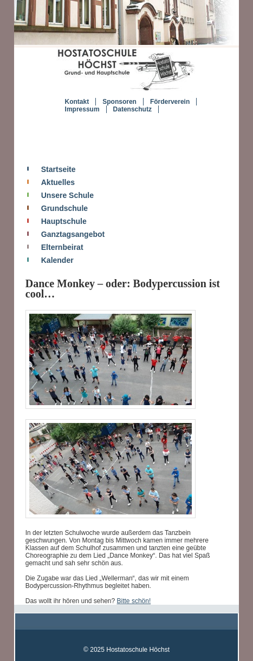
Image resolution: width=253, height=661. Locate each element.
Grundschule (64, 208)
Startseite (58, 169)
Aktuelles (58, 182)
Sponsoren (119, 101)
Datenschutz (132, 109)
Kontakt (77, 101)
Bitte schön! (134, 601)
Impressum (82, 109)
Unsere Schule (67, 195)
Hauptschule (64, 221)
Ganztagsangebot (73, 234)
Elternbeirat (62, 247)
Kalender (57, 260)
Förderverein (170, 101)
